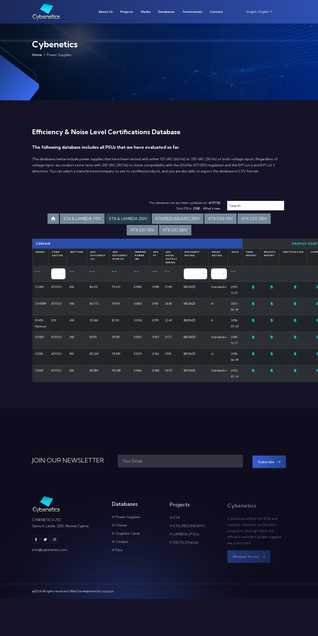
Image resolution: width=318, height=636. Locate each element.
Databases (166, 12)
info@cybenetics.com (49, 553)
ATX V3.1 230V (175, 230)
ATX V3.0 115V (220, 218)
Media (146, 12)
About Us (105, 12)
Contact (216, 12)
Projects (126, 12)
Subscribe (269, 465)
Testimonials (192, 12)
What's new (211, 208)
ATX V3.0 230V (254, 218)
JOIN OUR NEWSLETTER (68, 460)
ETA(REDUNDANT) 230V (178, 218)
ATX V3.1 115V (142, 230)
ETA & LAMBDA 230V (128, 218)
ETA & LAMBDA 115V (82, 218)
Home (37, 56)
